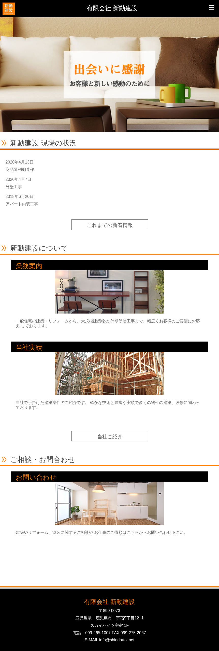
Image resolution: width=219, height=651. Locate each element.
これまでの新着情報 (110, 225)
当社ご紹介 (110, 436)
